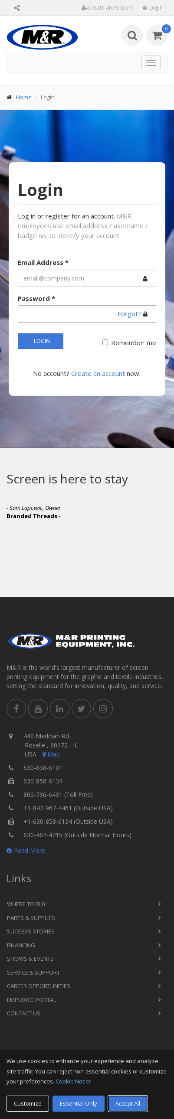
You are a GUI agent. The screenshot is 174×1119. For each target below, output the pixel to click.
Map (50, 754)
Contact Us (23, 1013)
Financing (21, 945)
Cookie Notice (74, 1081)
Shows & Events (30, 958)
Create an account (98, 373)
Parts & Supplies (31, 918)
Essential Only (78, 1103)
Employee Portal (31, 1000)
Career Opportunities (38, 986)
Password (36, 298)
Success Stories (31, 931)
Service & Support (33, 972)
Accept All (127, 1103)
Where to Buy (26, 904)
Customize (28, 1103)
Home (24, 97)
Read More (26, 850)
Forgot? (129, 313)
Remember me (133, 342)
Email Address (43, 262)
